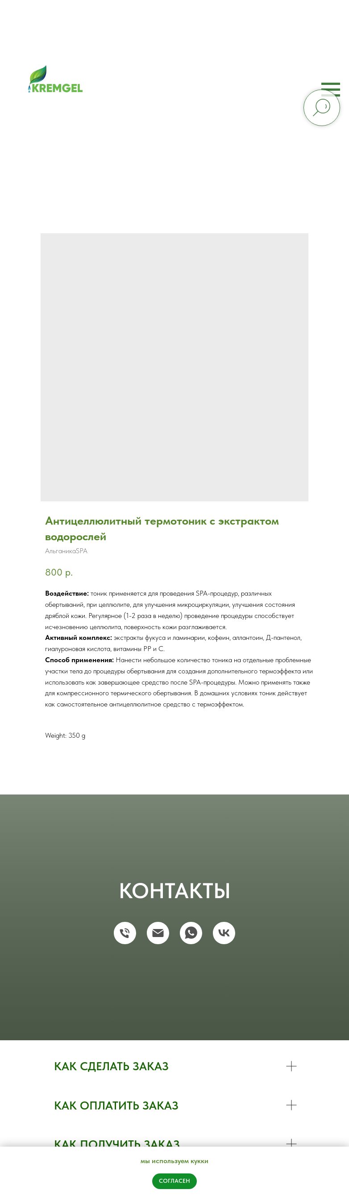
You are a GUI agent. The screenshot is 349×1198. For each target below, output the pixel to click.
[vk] (224, 933)
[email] (158, 933)
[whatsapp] (191, 933)
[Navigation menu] (330, 90)
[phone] (125, 933)
